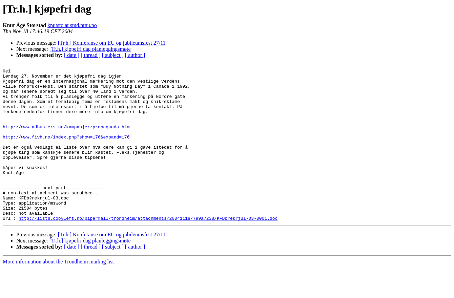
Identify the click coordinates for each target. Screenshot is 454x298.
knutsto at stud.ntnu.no (72, 25)
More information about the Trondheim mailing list (58, 292)
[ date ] (71, 55)
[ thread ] (91, 55)
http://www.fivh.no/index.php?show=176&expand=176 (66, 151)
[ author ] (135, 55)
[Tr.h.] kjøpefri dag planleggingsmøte (90, 49)
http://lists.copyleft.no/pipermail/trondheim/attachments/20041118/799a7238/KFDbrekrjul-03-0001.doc (148, 249)
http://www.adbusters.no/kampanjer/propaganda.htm (66, 139)
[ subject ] (113, 55)
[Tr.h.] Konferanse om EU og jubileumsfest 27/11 (112, 43)
